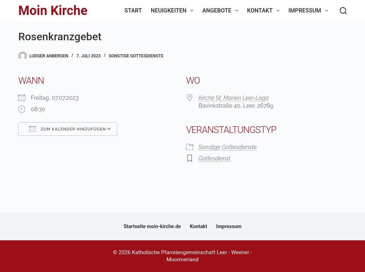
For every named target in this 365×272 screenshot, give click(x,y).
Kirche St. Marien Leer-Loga (234, 97)
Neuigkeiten (173, 10)
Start (133, 10)
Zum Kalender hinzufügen (67, 128)
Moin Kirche (52, 10)
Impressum (309, 10)
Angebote (221, 10)
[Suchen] (343, 10)
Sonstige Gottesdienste (136, 55)
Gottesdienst (214, 158)
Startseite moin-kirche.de (152, 226)
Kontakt (264, 10)
